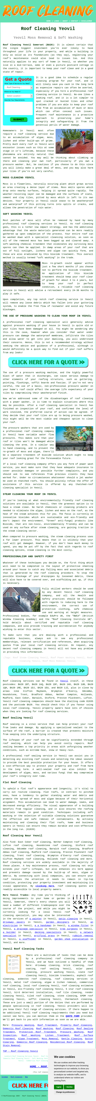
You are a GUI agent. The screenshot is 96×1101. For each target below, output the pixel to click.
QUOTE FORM (72, 1016)
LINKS (56, 21)
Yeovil (64, 681)
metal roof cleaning (27, 982)
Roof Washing (44, 1028)
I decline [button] (69, 1087)
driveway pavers (14, 922)
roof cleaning (27, 134)
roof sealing (11, 743)
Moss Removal (50, 1039)
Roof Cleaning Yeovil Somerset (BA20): (29, 45)
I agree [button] (58, 1087)
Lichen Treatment (57, 1035)
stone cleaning (67, 996)
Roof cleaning (12, 681)
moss (53, 197)
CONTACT (74, 21)
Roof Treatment (47, 1025)
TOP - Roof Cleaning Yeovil (20, 1051)
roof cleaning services (71, 979)
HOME (48, 21)
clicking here (45, 886)
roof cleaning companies (28, 701)
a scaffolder (27, 939)
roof (77, 500)
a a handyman (43, 925)
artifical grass (44, 935)
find (12, 842)
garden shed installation (71, 939)
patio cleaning (68, 919)
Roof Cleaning (65, 1028)
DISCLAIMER (86, 21)
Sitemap (5, 1077)
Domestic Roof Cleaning (18, 1028)
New (26, 1077)
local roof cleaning (36, 985)
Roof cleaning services (18, 862)
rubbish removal (82, 935)
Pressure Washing (23, 1025)
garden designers (57, 922)
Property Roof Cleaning (76, 1025)
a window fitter (78, 925)
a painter (35, 919)
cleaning (37, 431)
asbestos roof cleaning (34, 979)
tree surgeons (69, 929)
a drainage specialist (28, 929)
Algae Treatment (28, 1039)
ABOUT (65, 21)
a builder (9, 932)
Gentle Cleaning (71, 1039)
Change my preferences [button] (65, 1092)
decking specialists (48, 932)
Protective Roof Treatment (37, 1032)
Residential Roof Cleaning (67, 1042)
